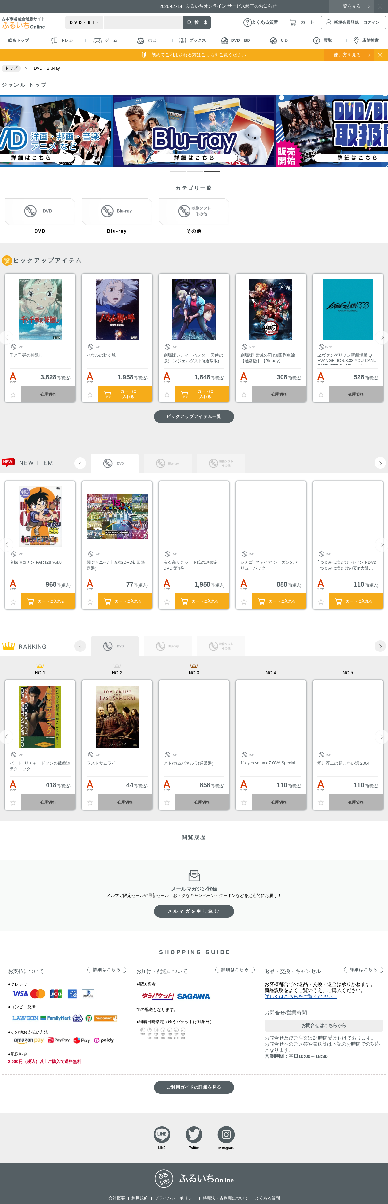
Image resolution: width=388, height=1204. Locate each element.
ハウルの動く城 (101, 355)
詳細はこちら (107, 969)
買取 (322, 40)
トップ (11, 68)
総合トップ (18, 40)
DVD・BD (235, 40)
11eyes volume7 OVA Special (267, 762)
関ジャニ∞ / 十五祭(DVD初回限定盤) (116, 565)
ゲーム (105, 40)
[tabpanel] (194, 131)
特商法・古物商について (226, 1198)
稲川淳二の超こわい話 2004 (343, 763)
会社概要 (116, 1198)
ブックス (192, 40)
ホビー (148, 40)
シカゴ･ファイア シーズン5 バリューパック (268, 565)
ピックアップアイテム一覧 (194, 416)
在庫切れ (48, 394)
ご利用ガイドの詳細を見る (194, 1087)
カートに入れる (128, 394)
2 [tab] (190, 174)
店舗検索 (366, 40)
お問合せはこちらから (323, 1025)
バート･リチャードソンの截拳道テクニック (40, 766)
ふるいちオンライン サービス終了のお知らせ (218, 6)
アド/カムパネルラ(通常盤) (188, 763)
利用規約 (139, 1198)
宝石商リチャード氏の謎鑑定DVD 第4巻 (191, 565)
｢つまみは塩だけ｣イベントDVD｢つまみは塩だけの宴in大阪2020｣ (346, 566)
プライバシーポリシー (175, 1198)
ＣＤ (279, 40)
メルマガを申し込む (194, 911)
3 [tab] (207, 174)
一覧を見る (349, 6)
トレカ (62, 40)
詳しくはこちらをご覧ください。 (301, 996)
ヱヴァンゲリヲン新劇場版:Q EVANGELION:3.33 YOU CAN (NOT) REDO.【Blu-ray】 (345, 359)
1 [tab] (173, 174)
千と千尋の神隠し (26, 355)
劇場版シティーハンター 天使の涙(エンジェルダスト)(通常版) (193, 358)
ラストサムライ (101, 763)
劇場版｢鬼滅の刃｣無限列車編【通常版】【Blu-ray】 (267, 358)
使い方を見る (347, 54)
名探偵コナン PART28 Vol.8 (36, 562)
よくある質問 (267, 1198)
